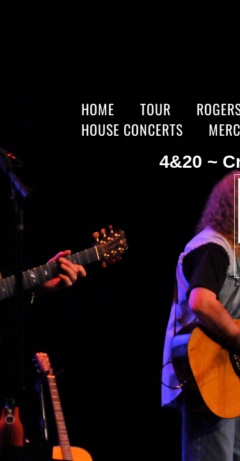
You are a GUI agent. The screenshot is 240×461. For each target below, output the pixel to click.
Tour (155, 109)
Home (98, 109)
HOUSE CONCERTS (132, 129)
